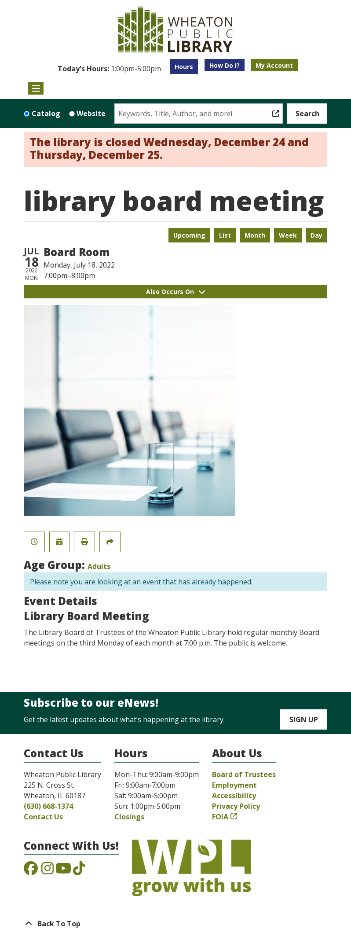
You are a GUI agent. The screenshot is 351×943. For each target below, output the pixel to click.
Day (316, 235)
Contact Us (43, 817)
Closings (129, 817)
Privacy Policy (236, 806)
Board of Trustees (244, 774)
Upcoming (189, 235)
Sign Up (303, 719)
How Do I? (224, 65)
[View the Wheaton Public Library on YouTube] (63, 871)
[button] (109, 68)
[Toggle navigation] (36, 88)
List (225, 235)
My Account (274, 65)
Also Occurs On (175, 291)
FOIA (220, 817)
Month (255, 235)
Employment (234, 785)
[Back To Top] (175, 923)
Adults (99, 566)
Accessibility (234, 795)
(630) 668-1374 (48, 806)
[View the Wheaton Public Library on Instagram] (47, 871)
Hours (184, 66)
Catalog (46, 113)
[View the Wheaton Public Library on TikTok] (79, 871)
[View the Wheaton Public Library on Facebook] (31, 871)
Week (288, 235)
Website (91, 113)
